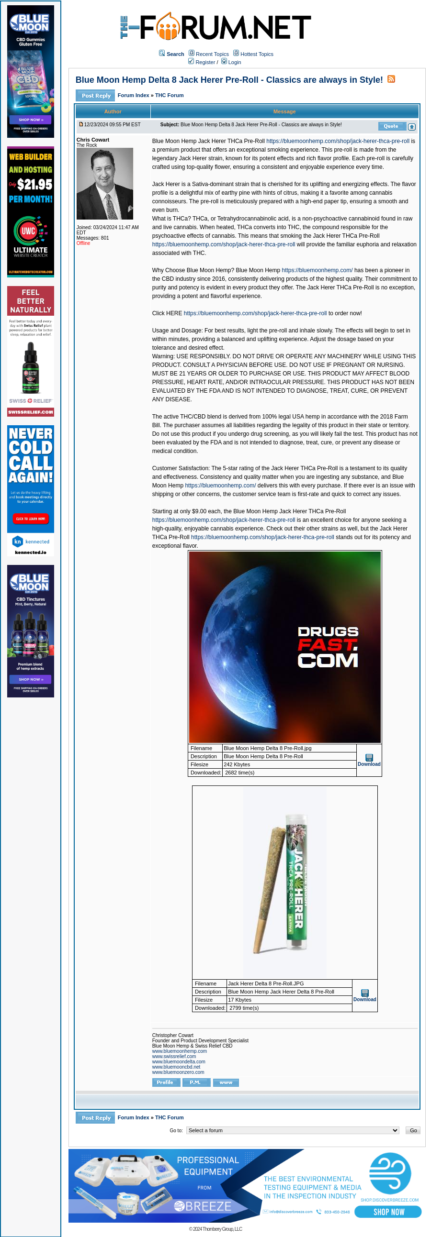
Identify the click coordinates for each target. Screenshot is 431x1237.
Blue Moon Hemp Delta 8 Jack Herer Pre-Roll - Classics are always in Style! (229, 80)
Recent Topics (212, 54)
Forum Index (134, 95)
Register (201, 62)
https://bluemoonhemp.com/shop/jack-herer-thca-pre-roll (337, 141)
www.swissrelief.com (174, 1056)
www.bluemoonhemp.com (179, 1051)
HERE (174, 313)
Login (231, 62)
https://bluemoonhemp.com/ (317, 270)
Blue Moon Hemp (258, 270)
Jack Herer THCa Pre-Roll (346, 235)
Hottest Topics (256, 54)
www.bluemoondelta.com (178, 1061)
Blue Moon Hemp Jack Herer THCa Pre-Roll (208, 141)
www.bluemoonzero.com (178, 1072)
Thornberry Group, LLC (222, 1229)
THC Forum (169, 95)
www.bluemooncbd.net (176, 1067)
